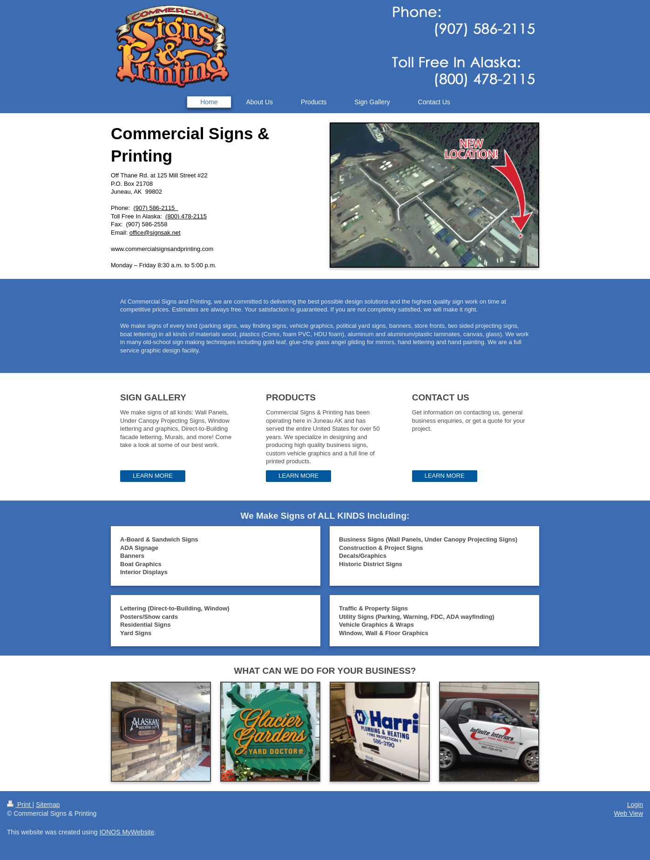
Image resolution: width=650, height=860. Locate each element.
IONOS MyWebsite (126, 832)
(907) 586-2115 (155, 207)
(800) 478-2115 (186, 216)
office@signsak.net (155, 232)
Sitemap (48, 804)
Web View (628, 813)
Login (635, 804)
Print (20, 804)
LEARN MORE (153, 475)
